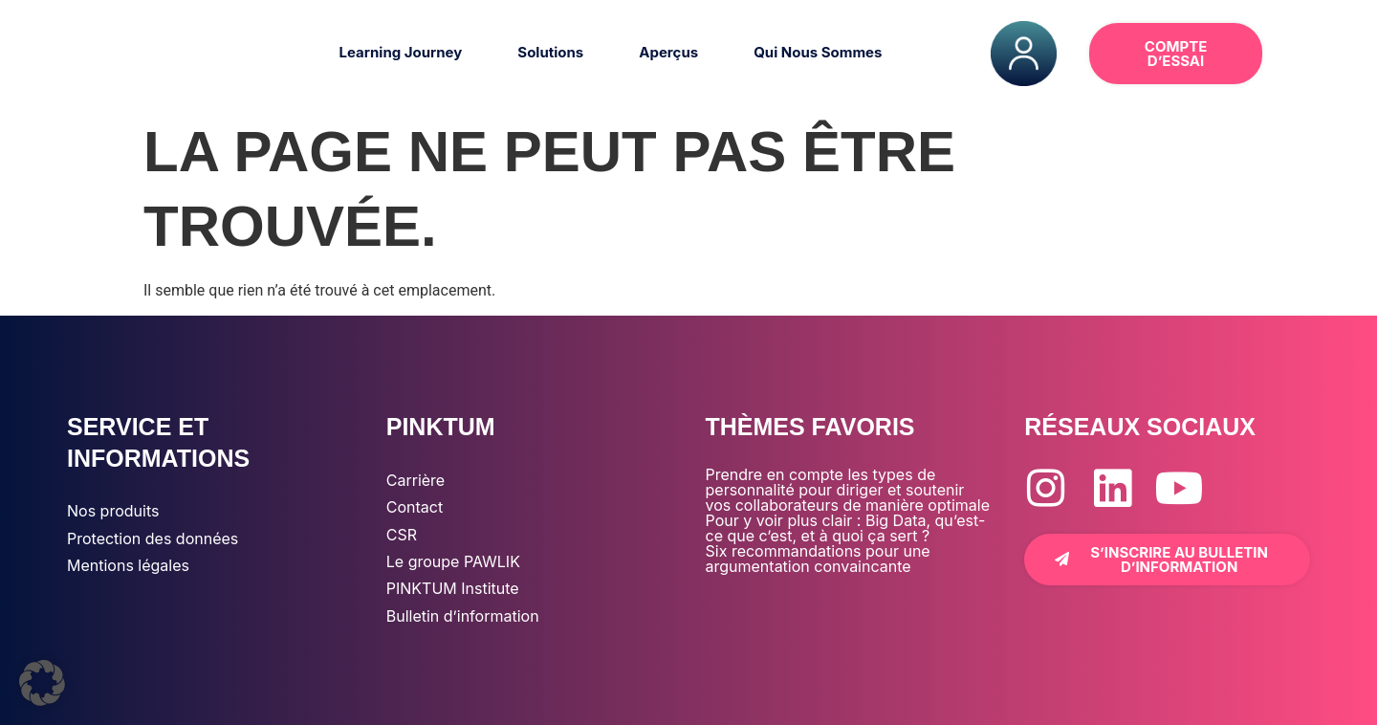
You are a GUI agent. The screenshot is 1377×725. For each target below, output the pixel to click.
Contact (414, 506)
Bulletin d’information (462, 616)
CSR (401, 534)
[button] (1309, 53)
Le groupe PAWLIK (453, 561)
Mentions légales (128, 565)
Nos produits (113, 510)
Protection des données (152, 538)
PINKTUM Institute (452, 588)
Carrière (415, 480)
